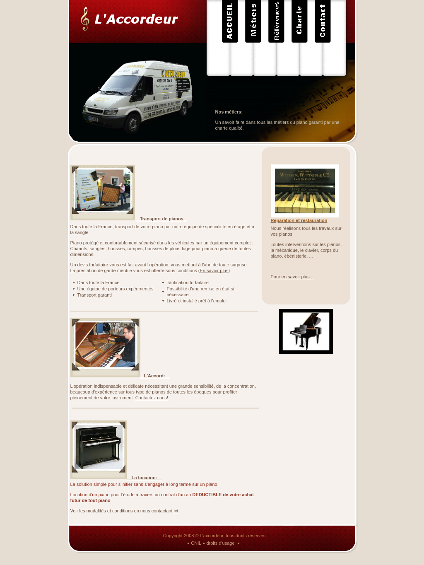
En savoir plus (214, 270)
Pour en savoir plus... (292, 276)
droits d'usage (220, 543)
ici (176, 510)
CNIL (196, 543)
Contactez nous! (152, 397)
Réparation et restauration (299, 220)
